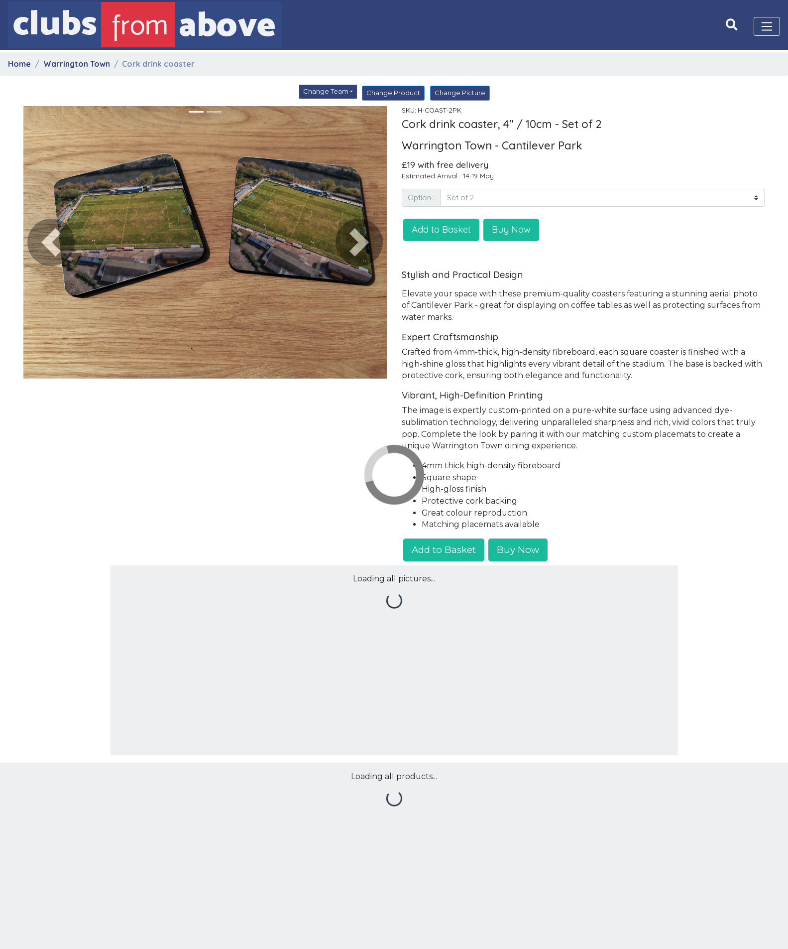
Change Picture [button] (460, 93)
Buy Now (511, 229)
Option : (421, 197)
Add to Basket (441, 229)
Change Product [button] (393, 93)
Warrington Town (76, 64)
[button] (50, 242)
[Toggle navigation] (767, 26)
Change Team (325, 91)
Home (19, 64)
